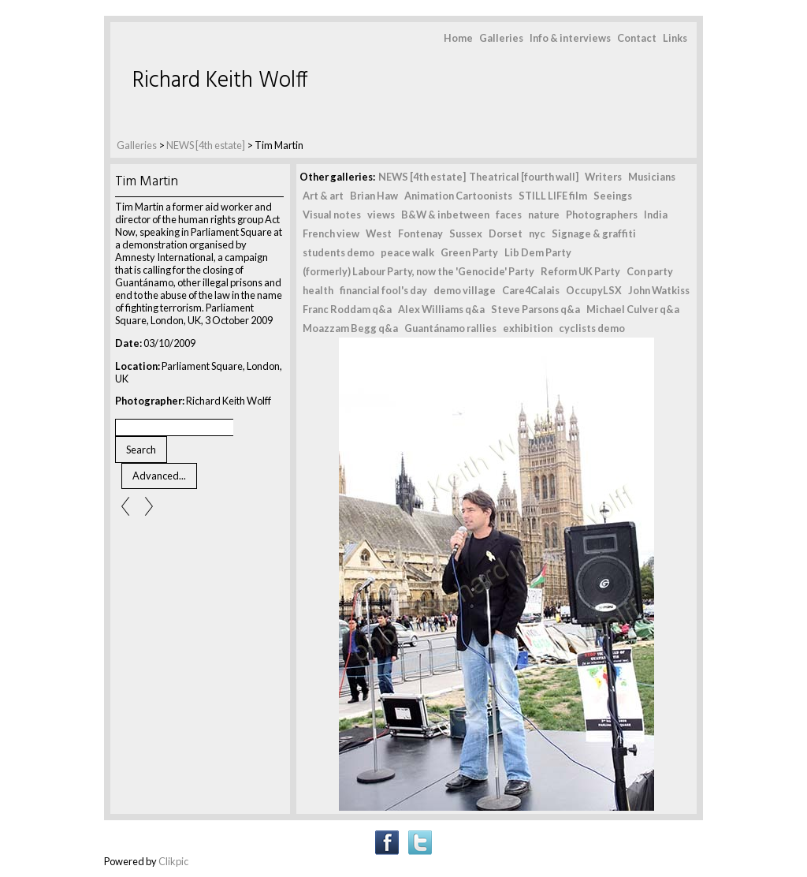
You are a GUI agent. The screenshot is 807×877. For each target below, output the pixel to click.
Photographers (602, 214)
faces (509, 214)
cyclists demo (592, 328)
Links (675, 38)
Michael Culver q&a (632, 309)
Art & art (323, 195)
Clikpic (173, 861)
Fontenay (420, 233)
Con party (650, 271)
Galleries (501, 38)
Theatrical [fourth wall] (523, 176)
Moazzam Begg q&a (350, 328)
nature (544, 214)
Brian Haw (374, 195)
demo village (464, 290)
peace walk (407, 252)
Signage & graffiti (594, 233)
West (379, 233)
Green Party (469, 252)
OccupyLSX (594, 290)
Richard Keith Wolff (220, 81)
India (656, 214)
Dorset (506, 233)
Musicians (651, 176)
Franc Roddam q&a (347, 309)
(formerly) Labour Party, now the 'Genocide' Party (418, 271)
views (381, 214)
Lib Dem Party (537, 252)
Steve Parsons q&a (535, 309)
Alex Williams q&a (441, 309)
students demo (338, 252)
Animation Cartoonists (458, 195)
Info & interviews (570, 38)
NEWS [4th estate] (206, 145)
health (318, 290)
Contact (636, 38)
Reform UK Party (580, 271)
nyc (537, 233)
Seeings (612, 195)
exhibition (527, 328)
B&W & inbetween (445, 214)
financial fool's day (383, 290)
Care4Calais (531, 290)
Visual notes (332, 214)
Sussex (465, 233)
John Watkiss (659, 290)
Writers (603, 176)
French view (331, 233)
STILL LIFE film (553, 195)
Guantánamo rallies (450, 328)
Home (458, 38)
